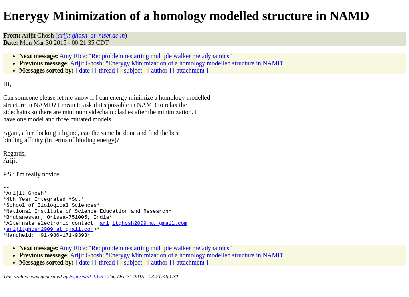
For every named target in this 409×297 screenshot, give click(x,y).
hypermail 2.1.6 (86, 287)
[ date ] (84, 70)
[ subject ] (133, 70)
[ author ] (159, 70)
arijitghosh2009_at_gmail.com (143, 231)
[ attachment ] (190, 70)
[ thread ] (107, 70)
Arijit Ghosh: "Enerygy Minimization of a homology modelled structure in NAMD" (177, 63)
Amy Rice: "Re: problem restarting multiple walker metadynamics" (145, 56)
